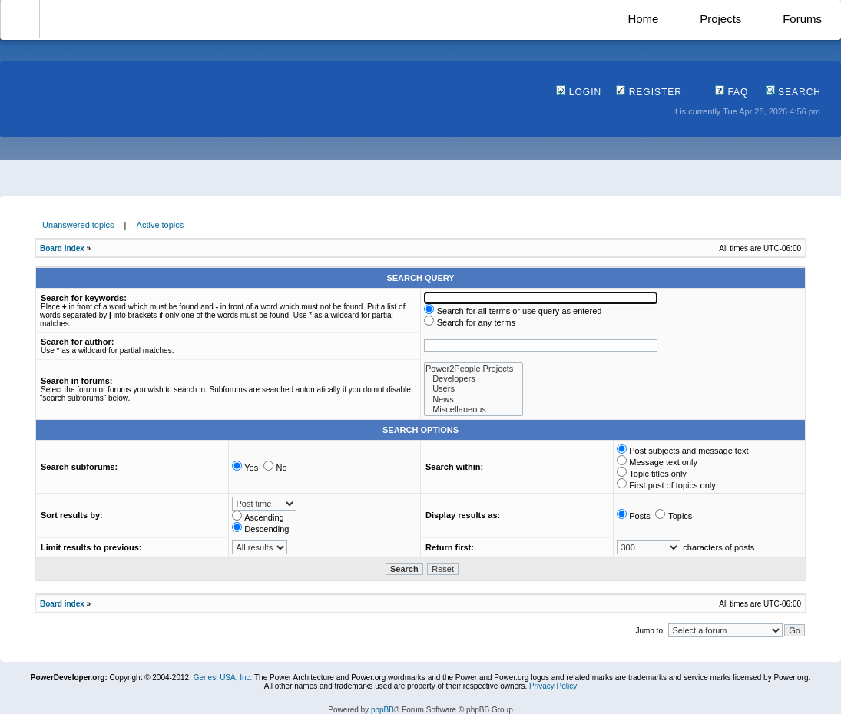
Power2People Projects (473, 369)
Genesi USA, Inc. (223, 677)
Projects (720, 18)
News (473, 400)
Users (473, 389)
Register (649, 92)
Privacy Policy (553, 686)
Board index (62, 248)
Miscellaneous (473, 410)
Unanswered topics (78, 225)
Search (793, 92)
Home (642, 18)
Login (578, 92)
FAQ (731, 92)
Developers (473, 379)
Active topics (160, 225)
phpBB (382, 710)
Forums (802, 18)
